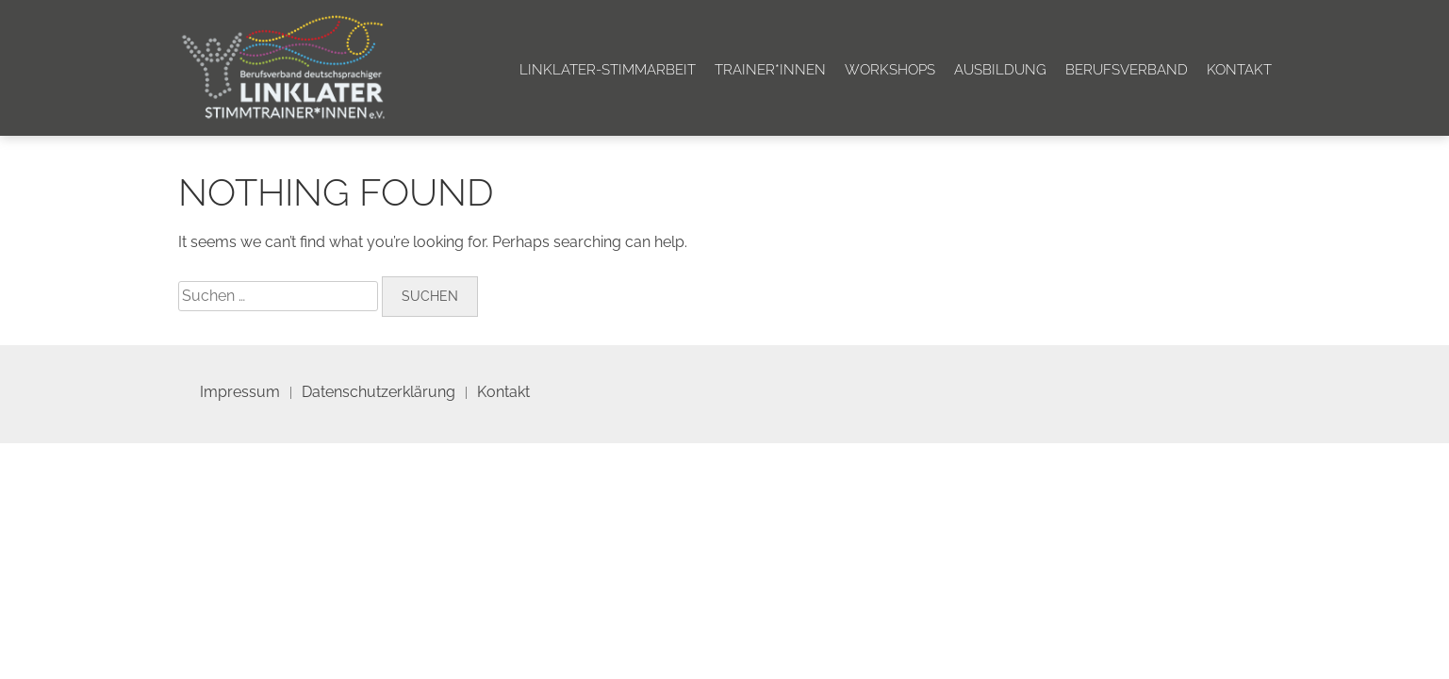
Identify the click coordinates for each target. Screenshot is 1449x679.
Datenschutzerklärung (378, 392)
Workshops (890, 69)
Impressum (240, 392)
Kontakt (1239, 69)
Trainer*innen (770, 69)
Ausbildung (1000, 69)
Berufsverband (1126, 69)
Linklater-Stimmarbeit (607, 69)
